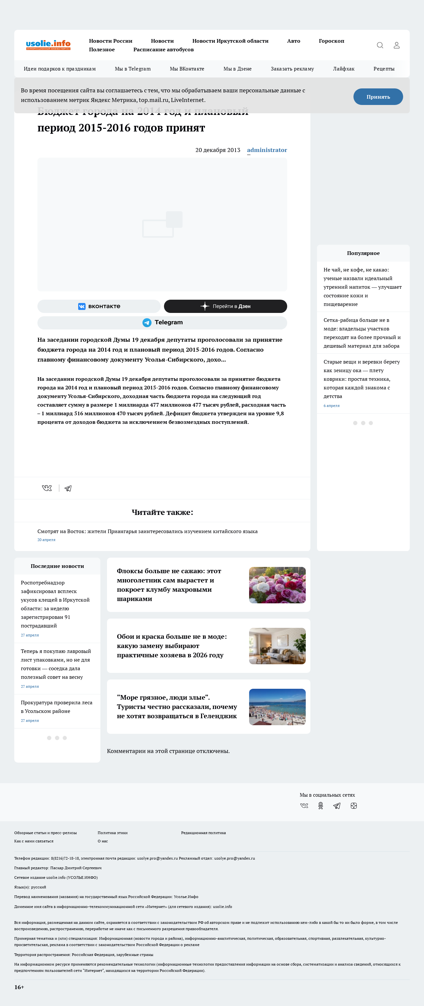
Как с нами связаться (33, 840)
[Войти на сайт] (396, 45)
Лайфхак (343, 69)
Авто (293, 40)
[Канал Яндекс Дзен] (225, 306)
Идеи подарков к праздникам (60, 69)
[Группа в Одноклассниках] (320, 805)
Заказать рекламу (292, 69)
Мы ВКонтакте (187, 69)
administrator (267, 150)
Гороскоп (331, 40)
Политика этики (113, 832)
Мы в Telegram (133, 69)
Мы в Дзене (238, 69)
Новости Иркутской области (230, 40)
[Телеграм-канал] (162, 322)
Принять (378, 96)
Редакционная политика (203, 832)
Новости (162, 40)
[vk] (47, 488)
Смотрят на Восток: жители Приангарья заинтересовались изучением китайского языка (162, 536)
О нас (103, 840)
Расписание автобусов (163, 49)
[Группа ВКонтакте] (99, 306)
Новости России (110, 40)
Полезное (102, 49)
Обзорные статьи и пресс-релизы (45, 832)
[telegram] (70, 488)
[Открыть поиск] (380, 45)
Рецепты (384, 69)
